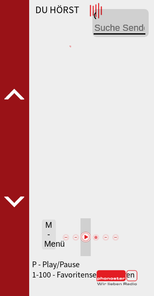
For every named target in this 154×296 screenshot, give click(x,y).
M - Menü (50, 234)
